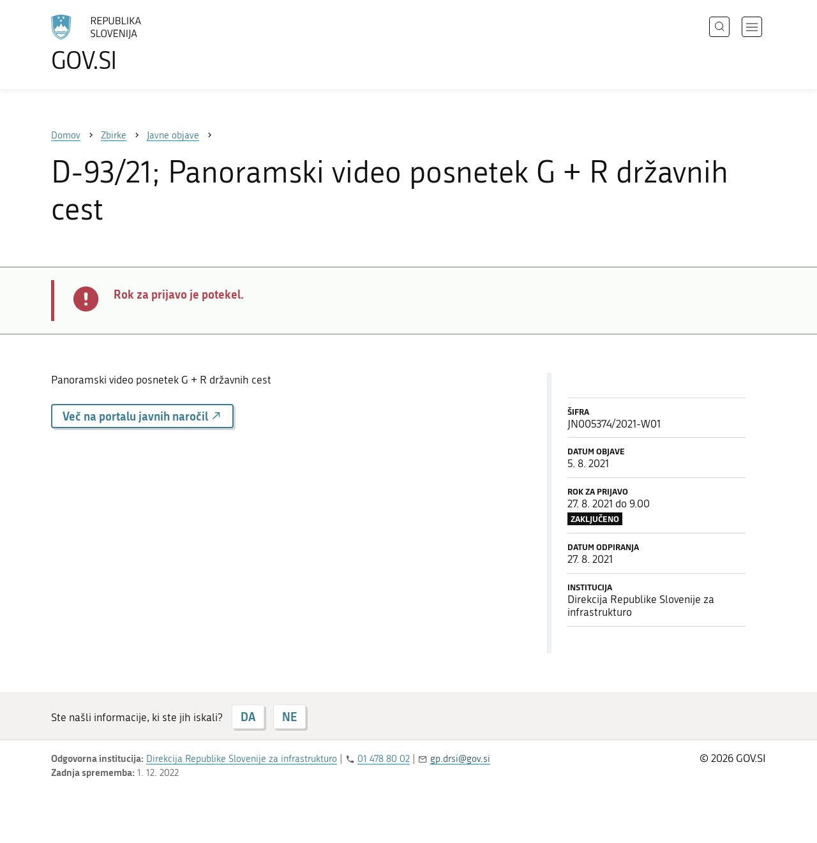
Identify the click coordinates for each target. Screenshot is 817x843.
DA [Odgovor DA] (248, 716)
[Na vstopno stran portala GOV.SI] (131, 43)
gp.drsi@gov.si (460, 759)
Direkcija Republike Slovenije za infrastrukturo (241, 759)
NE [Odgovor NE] (289, 716)
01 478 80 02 (383, 759)
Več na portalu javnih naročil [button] (142, 416)
